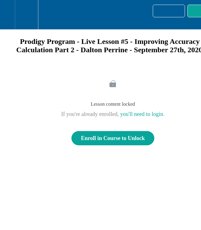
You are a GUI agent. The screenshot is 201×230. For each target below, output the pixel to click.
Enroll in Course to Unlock (113, 138)
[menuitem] (26, 14)
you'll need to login (141, 114)
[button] (7, 14)
